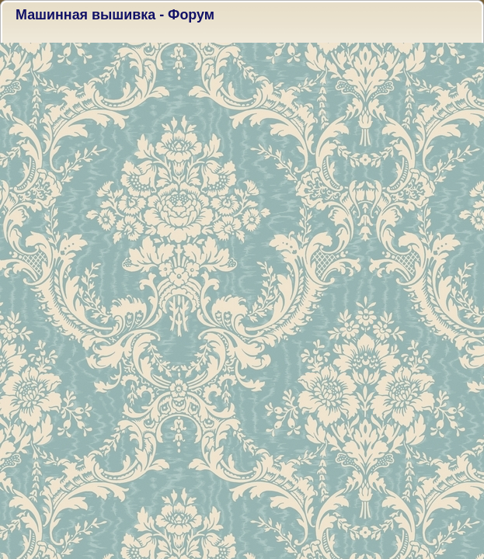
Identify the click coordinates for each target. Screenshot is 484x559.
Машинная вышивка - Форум (115, 15)
